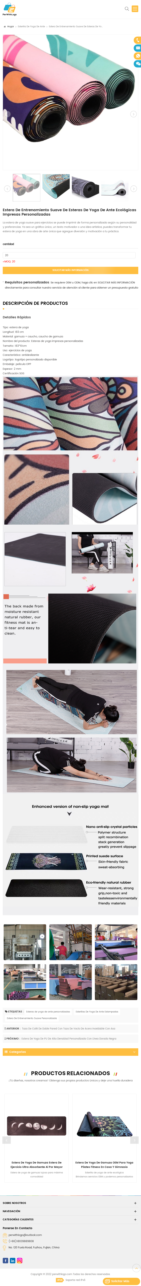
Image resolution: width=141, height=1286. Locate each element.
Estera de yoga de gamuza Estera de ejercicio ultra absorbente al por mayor (37, 1165)
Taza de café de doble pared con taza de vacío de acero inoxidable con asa (68, 1029)
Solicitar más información (70, 270)
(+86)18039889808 (21, 1241)
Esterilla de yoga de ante (31, 26)
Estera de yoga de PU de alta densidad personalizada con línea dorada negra (69, 1039)
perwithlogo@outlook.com (25, 1235)
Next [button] (134, 1140)
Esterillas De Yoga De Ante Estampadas (97, 1012)
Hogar (10, 26)
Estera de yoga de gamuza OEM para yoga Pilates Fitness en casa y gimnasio (104, 1165)
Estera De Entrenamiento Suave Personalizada (32, 1018)
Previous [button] (6, 1140)
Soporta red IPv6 (70, 1280)
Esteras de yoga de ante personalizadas (48, 1012)
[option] (70, 102)
